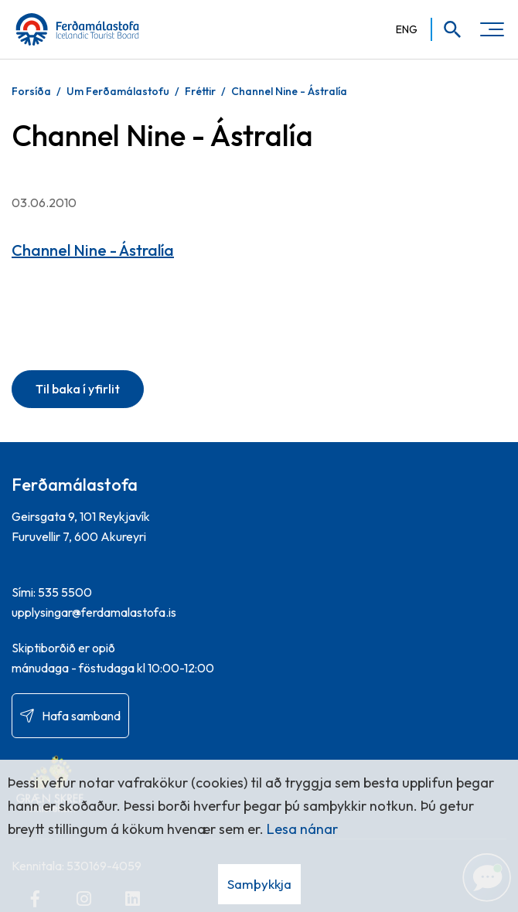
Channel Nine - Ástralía (289, 91)
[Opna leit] (447, 29)
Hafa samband (81, 715)
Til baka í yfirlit (78, 388)
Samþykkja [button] (259, 884)
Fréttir (200, 91)
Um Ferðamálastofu (117, 91)
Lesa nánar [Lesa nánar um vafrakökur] (302, 829)
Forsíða (31, 91)
